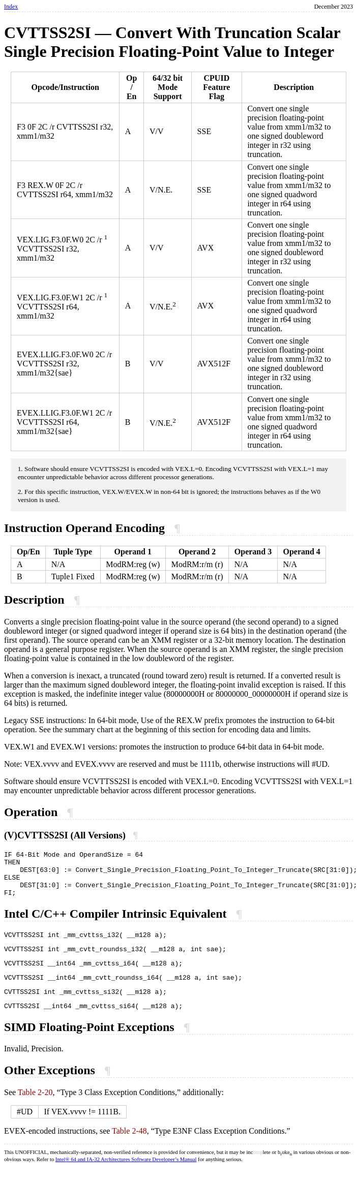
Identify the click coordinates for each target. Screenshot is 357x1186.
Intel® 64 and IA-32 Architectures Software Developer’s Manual (125, 1177)
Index (11, 6)
